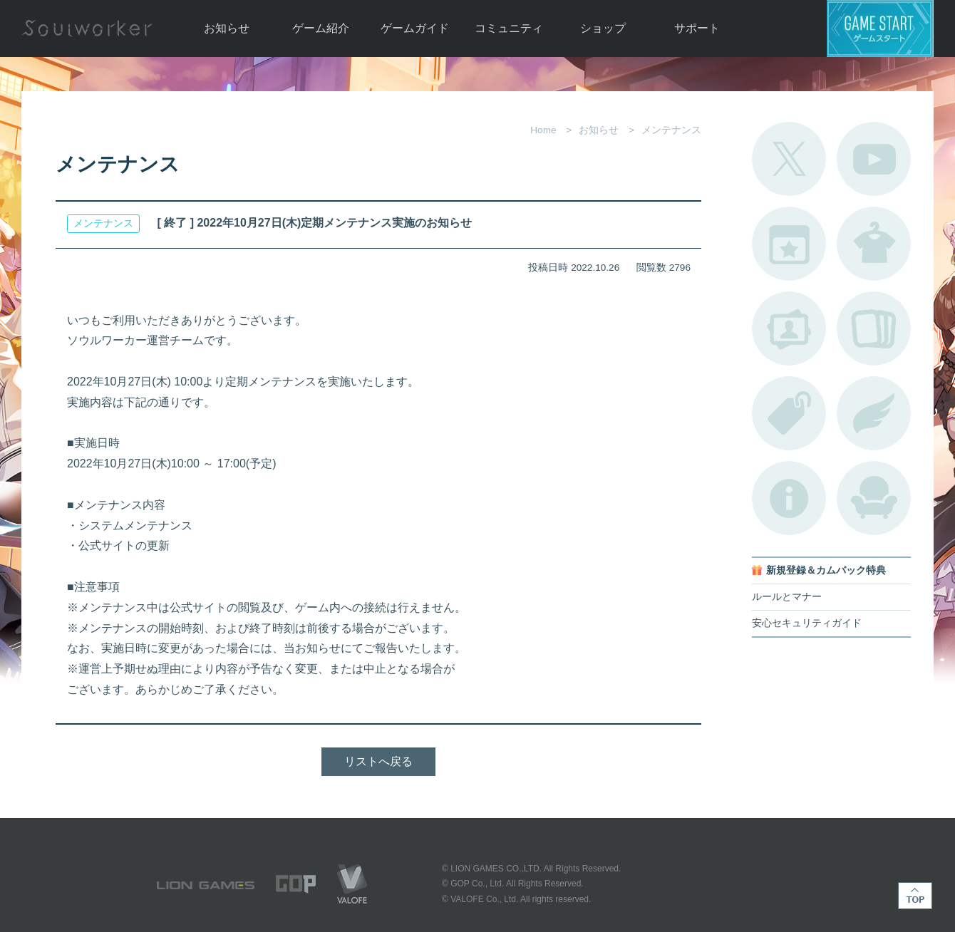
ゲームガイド (415, 28)
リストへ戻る (378, 761)
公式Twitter (789, 159)
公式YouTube (874, 159)
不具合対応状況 (789, 498)
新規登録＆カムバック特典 (826, 570)
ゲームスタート (880, 28)
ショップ (603, 28)
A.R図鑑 (874, 328)
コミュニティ (509, 28)
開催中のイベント (789, 244)
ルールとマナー (787, 596)
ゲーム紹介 (320, 28)
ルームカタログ (874, 498)
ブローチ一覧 (874, 413)
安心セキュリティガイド (807, 623)
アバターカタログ (874, 244)
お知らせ (226, 28)
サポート (697, 28)
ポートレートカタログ (789, 328)
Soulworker (87, 28)
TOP (915, 895)
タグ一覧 (789, 413)
